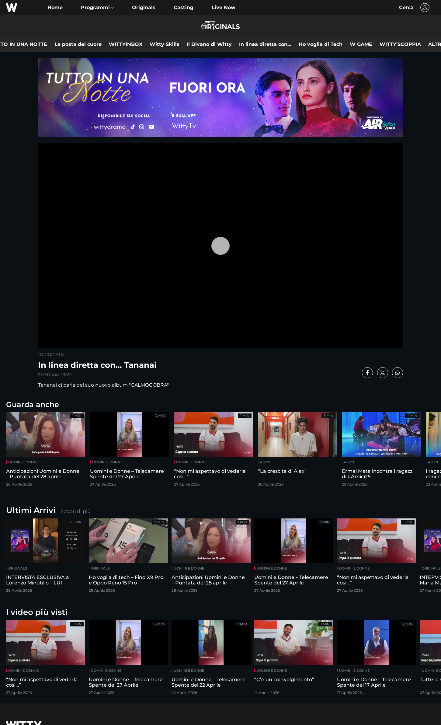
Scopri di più (76, 511)
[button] (97, 7)
